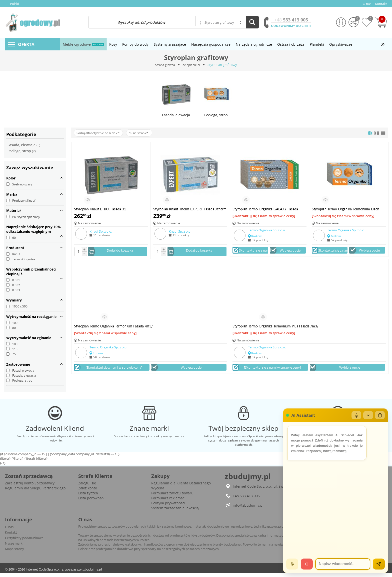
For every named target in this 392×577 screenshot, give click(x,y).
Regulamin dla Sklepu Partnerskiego (35, 492)
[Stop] (307, 564)
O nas (9, 531)
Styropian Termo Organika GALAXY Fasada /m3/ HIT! (265, 209)
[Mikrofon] (356, 415)
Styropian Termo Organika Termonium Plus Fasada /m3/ (275, 326)
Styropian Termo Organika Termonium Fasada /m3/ (113, 326)
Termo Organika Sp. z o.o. (267, 230)
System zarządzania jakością (175, 512)
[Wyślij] (379, 564)
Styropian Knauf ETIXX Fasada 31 (100, 209)
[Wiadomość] (342, 564)
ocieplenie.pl (192, 64)
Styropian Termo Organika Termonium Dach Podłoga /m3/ (345, 209)
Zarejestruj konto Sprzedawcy (29, 487)
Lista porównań (91, 502)
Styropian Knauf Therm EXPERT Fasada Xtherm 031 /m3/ (189, 209)
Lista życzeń (88, 497)
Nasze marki (14, 547)
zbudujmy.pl (92, 573)
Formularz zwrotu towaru (172, 497)
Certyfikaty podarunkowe (24, 542)
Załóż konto (87, 492)
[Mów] (292, 564)
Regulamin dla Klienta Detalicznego (181, 487)
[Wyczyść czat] (380, 415)
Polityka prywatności (168, 507)
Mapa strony (14, 553)
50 (145, 133)
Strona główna (164, 64)
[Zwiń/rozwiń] (368, 415)
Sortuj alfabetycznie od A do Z (100, 133)
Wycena (157, 492)
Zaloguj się (87, 487)
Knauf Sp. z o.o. (101, 231)
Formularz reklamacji (168, 502)
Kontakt (11, 536)
